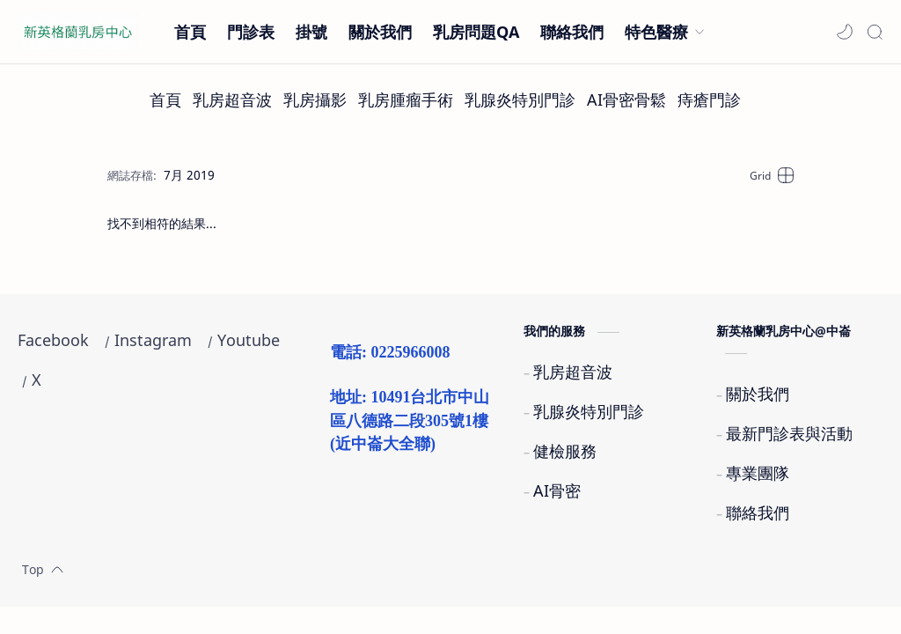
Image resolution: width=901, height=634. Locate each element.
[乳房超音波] (232, 100)
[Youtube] (248, 340)
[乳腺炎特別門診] (520, 100)
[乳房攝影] (315, 100)
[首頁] (165, 100)
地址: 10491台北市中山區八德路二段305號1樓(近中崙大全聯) (410, 420)
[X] (36, 380)
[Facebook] (53, 340)
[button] (844, 31)
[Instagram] (153, 340)
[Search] (874, 31)
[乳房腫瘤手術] (405, 100)
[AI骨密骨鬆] (626, 100)
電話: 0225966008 (390, 352)
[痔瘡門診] (709, 100)
